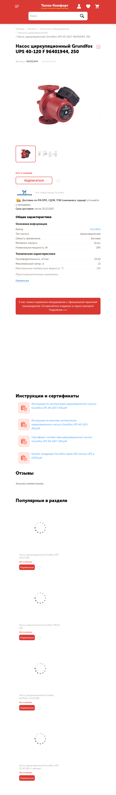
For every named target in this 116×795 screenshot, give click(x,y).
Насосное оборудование (54, 28)
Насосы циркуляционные (32, 32)
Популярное (85, 779)
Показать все (22, 280)
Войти (79, 6)
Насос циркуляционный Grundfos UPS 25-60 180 (36, 556)
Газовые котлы (83, 785)
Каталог (32, 28)
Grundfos (95, 228)
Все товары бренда (50, 192)
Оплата (49, 790)
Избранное (88, 6)
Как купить (55, 779)
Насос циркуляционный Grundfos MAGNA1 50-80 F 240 (79, 696)
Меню (21, 779)
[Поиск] (58, 16)
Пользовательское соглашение (34, 761)
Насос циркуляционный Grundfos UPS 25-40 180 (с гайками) (79, 626)
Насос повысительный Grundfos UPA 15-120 (78, 556)
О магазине (22, 790)
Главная (20, 28)
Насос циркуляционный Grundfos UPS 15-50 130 (36, 696)
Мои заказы (22, 785)
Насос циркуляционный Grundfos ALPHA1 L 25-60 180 (36, 626)
